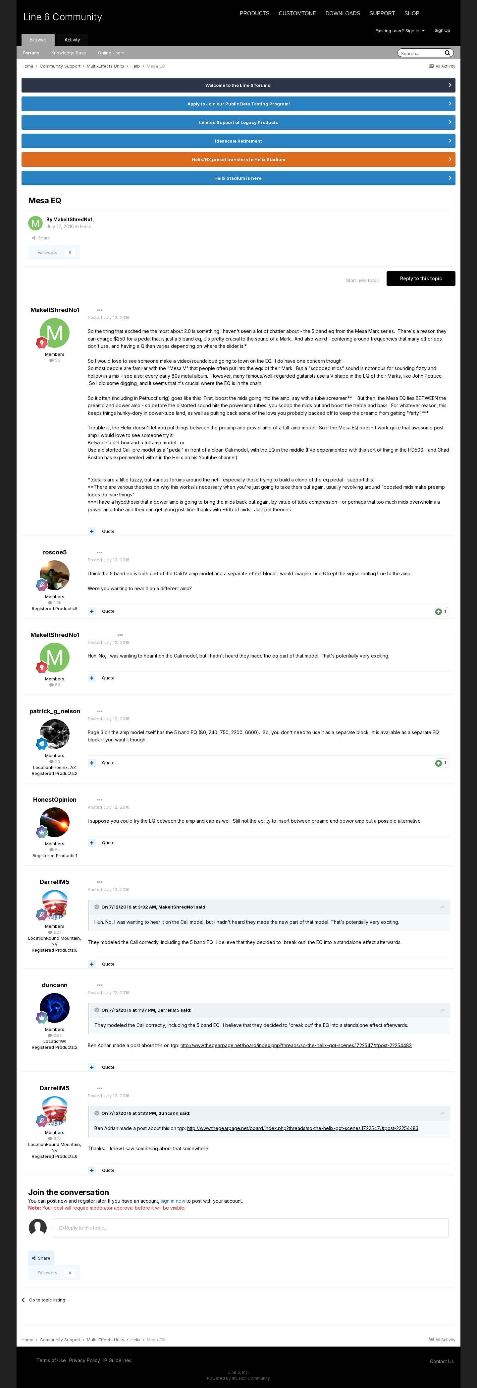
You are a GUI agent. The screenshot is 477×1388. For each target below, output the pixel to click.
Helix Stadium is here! (238, 178)
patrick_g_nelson (54, 711)
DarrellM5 (55, 881)
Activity (72, 39)
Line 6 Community (62, 17)
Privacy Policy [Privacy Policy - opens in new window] (84, 1360)
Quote (108, 531)
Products (255, 13)
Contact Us (442, 1361)
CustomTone (297, 13)
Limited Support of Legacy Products (238, 122)
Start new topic (362, 280)
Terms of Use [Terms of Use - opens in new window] (51, 1360)
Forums (31, 52)
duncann (55, 984)
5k (54, 849)
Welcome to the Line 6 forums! (238, 85)
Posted (109, 317)
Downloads (343, 13)
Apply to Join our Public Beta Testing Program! (238, 103)
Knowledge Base (68, 52)
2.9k (55, 1035)
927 (55, 932)
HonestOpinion (55, 799)
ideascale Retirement (238, 141)
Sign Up (442, 30)
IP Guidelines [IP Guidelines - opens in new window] (117, 1360)
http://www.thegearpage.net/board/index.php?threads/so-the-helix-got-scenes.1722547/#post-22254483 (296, 1045)
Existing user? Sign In (400, 30)
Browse (38, 39)
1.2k (54, 602)
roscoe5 (54, 552)
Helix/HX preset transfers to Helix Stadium (238, 159)
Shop (411, 13)
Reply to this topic (421, 278)
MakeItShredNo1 (72, 219)
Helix (85, 226)
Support (382, 13)
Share (41, 237)
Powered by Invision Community (238, 1378)
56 (54, 360)
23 (54, 761)
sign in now (173, 1201)
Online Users (111, 52)
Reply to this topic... (83, 1227)
